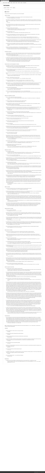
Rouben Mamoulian (10, 172)
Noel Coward (9, 343)
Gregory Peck (13, 157)
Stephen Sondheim (10, 146)
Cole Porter (10, 133)
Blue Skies (18, 35)
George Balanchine (10, 67)
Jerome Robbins (9, 84)
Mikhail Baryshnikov (10, 74)
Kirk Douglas (9, 160)
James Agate (12, 200)
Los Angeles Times (34, 279)
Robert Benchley (9, 189)
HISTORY (19, 2)
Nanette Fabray (9, 349)
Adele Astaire (9, 232)
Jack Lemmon (13, 362)
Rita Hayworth (9, 264)
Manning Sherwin (28, 130)
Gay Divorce (25, 200)
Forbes (16, 322)
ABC (31, 152)
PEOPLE (16, 2)
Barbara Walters (29, 152)
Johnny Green (9, 116)
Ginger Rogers (18, 39)
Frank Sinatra (9, 141)
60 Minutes (20, 78)
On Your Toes (16, 121)
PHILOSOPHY (24, 2)
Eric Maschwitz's (10, 130)
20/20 (25, 152)
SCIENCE (11, 2)
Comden (32, 301)
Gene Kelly (9, 88)
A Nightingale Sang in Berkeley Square (18, 130)
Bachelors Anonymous (15, 224)
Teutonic (19, 135)
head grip (8, 181)
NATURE (14, 2)
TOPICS (6, 2)
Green (35, 301)
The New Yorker (18, 189)
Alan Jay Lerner (9, 61)
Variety (8, 168)
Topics (6, 9)
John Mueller (30, 325)
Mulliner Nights (14, 215)
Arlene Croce (9, 305)
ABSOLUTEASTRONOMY (5, 1)
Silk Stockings (14, 279)
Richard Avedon (9, 298)
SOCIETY (22, 2)
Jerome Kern (9, 124)
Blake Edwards (26, 361)
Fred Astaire (8, 9)
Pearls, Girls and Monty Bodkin (16, 227)
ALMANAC (9, 2)
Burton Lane (28, 163)
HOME (4, 2)
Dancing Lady (36, 317)
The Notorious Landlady (36, 361)
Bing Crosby (9, 105)
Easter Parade (34, 289)
